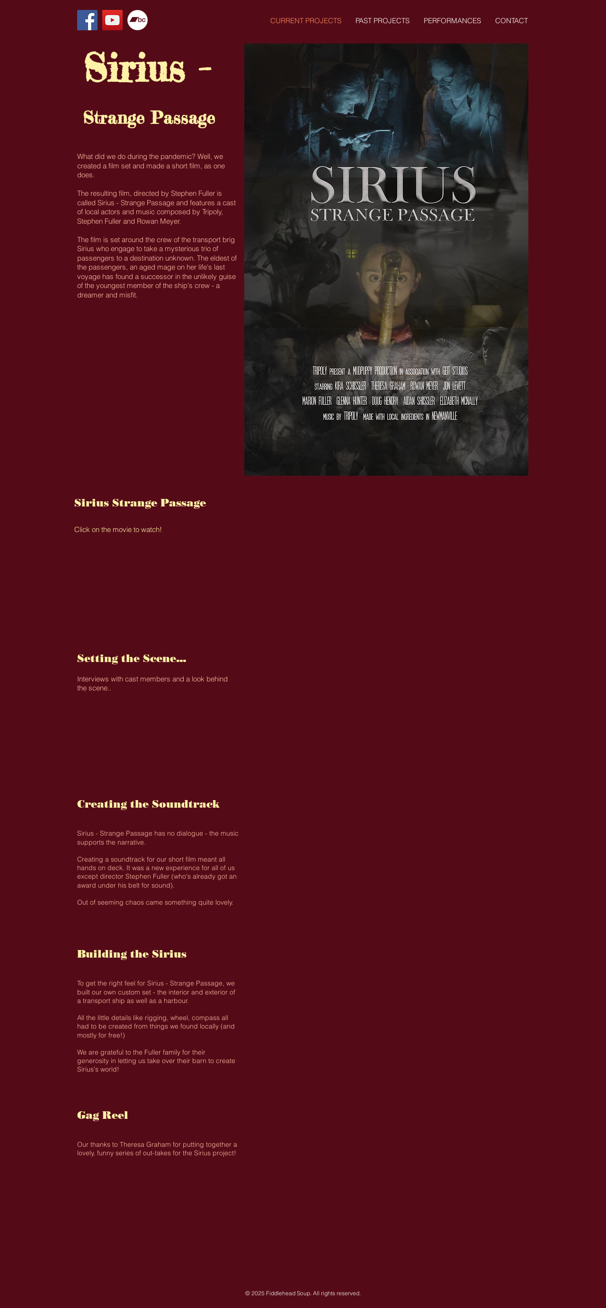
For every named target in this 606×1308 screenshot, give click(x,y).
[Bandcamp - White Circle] (137, 20)
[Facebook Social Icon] (87, 20)
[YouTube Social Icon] (112, 20)
